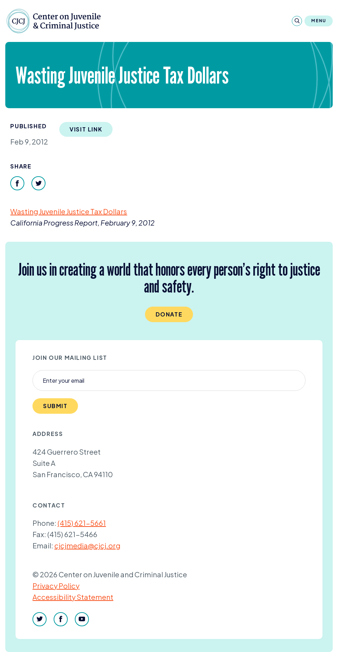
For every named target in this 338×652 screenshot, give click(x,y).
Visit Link (86, 129)
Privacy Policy (55, 585)
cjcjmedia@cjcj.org (87, 545)
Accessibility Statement (72, 596)
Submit (55, 406)
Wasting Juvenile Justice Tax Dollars (68, 211)
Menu (318, 20)
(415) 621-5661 (82, 522)
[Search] (297, 21)
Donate (169, 314)
